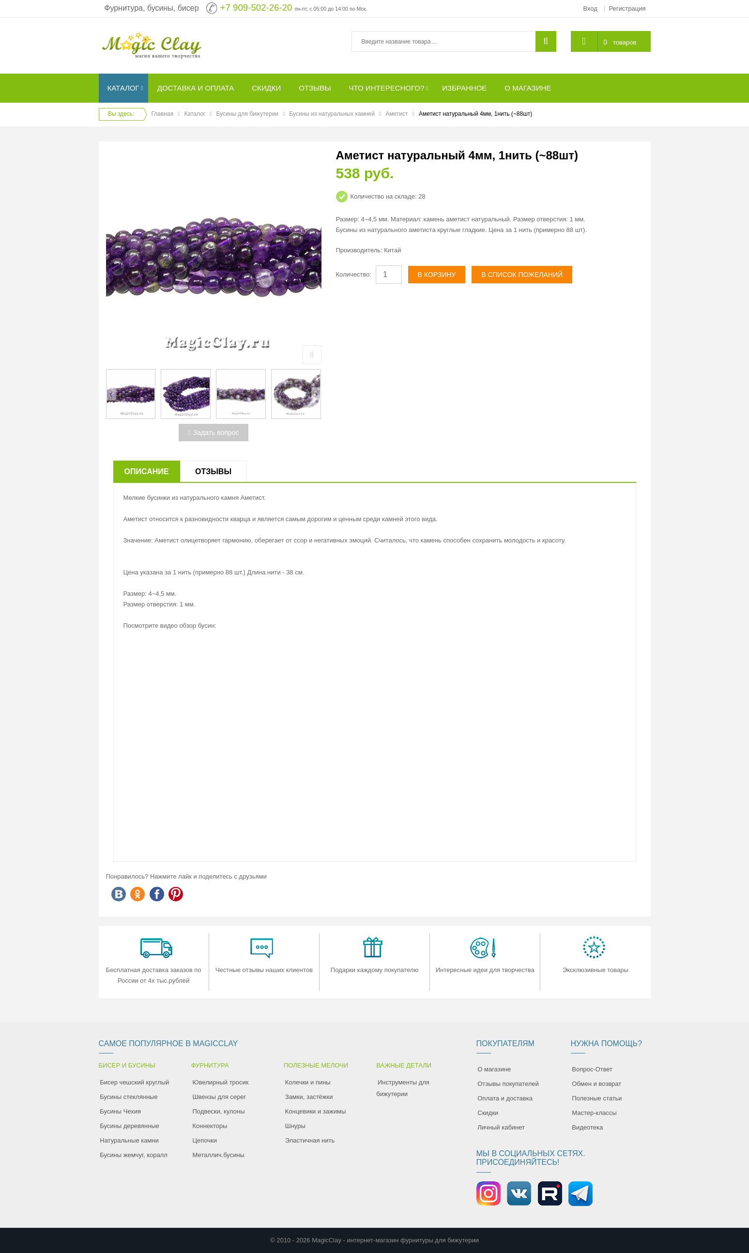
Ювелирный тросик (221, 1082)
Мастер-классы (594, 1112)
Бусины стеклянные (128, 1096)
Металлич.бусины (219, 1155)
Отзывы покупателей (508, 1083)
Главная (163, 113)
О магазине (494, 1069)
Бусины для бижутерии (247, 113)
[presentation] (111, 394)
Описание (146, 471)
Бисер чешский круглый (134, 1082)
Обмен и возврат (596, 1083)
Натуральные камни (129, 1140)
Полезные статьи (597, 1098)
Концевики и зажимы (315, 1111)
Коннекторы (210, 1125)
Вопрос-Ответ (592, 1069)
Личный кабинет (501, 1127)
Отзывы (213, 471)
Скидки (487, 1112)
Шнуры (295, 1125)
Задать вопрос (213, 432)
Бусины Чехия (120, 1111)
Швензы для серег (219, 1096)
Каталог (195, 113)
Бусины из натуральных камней (331, 113)
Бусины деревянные (129, 1125)
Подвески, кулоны (219, 1111)
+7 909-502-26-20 (256, 7)
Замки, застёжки (309, 1096)
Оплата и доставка (505, 1098)
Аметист (396, 113)
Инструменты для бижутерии (402, 1088)
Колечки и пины (308, 1082)
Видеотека (587, 1127)
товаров (624, 42)
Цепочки (205, 1140)
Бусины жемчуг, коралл (134, 1155)
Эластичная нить (310, 1140)
